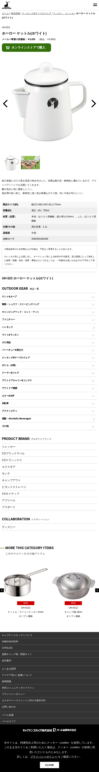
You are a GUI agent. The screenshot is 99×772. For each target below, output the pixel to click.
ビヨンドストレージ (14, 486)
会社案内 (6, 660)
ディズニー (8, 527)
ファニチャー (8, 319)
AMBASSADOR (10, 641)
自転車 (5, 403)
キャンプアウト (11, 480)
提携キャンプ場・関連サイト (17, 654)
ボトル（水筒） (9, 365)
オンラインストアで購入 (28, 47)
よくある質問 (9, 668)
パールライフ (9, 721)
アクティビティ (9, 410)
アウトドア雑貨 (9, 388)
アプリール (8, 500)
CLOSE (49, 765)
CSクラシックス (12, 460)
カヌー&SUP (8, 395)
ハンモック (7, 327)
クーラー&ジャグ (10, 372)
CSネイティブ (10, 493)
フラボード (8, 507)
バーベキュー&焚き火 (12, 349)
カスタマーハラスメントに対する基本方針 (24, 700)
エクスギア (8, 466)
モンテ (6, 473)
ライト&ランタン (10, 334)
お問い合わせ (9, 706)
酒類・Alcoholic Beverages (16, 418)
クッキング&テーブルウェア (16, 357)
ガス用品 (6, 342)
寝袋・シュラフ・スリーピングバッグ (20, 304)
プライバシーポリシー (13, 694)
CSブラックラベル (13, 453)
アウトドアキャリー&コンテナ (17, 380)
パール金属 (7, 715)
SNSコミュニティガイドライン (18, 687)
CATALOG (7, 648)
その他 (5, 426)
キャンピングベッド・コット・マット (20, 311)
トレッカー (8, 446)
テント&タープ (9, 296)
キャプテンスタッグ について (17, 635)
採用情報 (6, 681)
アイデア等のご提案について (17, 675)
